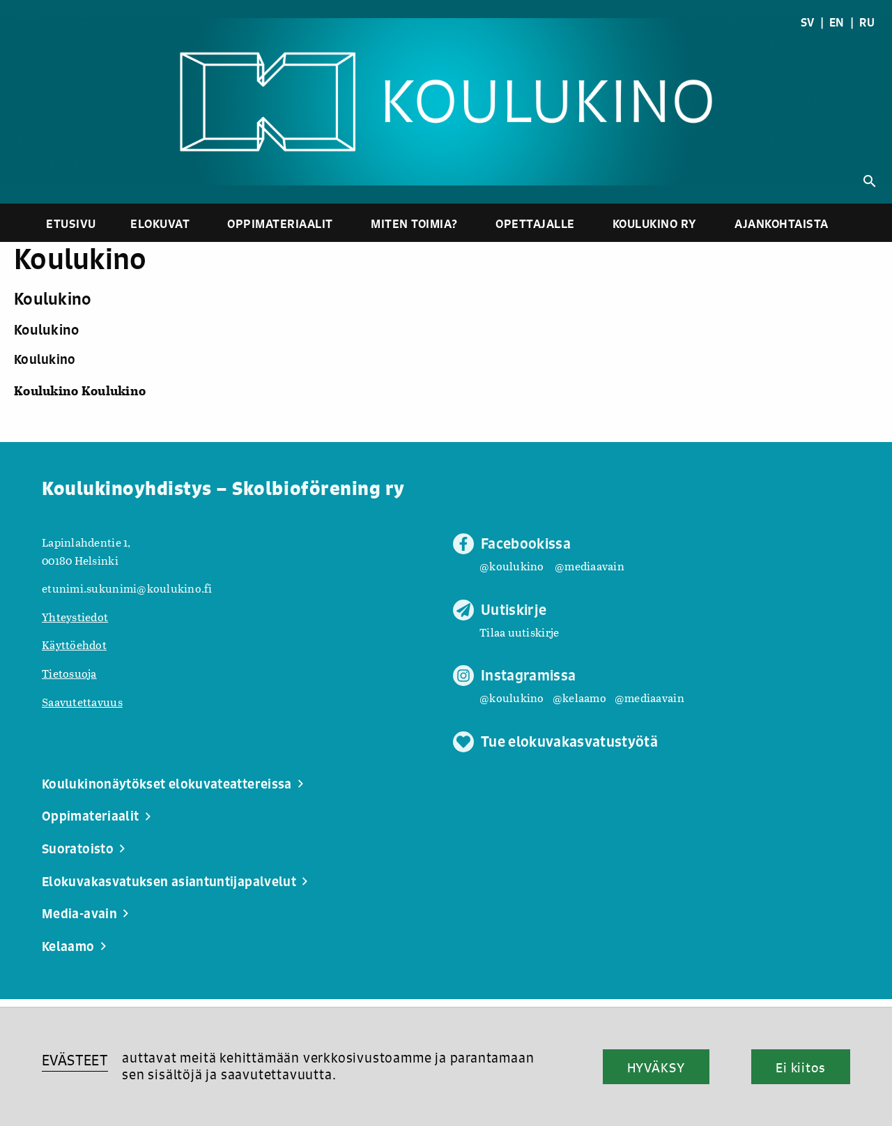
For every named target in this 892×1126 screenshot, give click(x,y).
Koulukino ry (655, 223)
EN (837, 22)
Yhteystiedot (75, 617)
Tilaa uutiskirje (519, 632)
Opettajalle (535, 223)
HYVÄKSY (656, 1067)
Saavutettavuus (82, 702)
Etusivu (71, 223)
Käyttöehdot (74, 645)
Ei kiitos (801, 1067)
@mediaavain (589, 566)
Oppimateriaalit (280, 223)
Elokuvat (160, 223)
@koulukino (511, 566)
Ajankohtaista (782, 223)
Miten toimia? (414, 223)
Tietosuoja (69, 673)
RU (867, 22)
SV (808, 22)
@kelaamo (579, 698)
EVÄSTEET (75, 1060)
